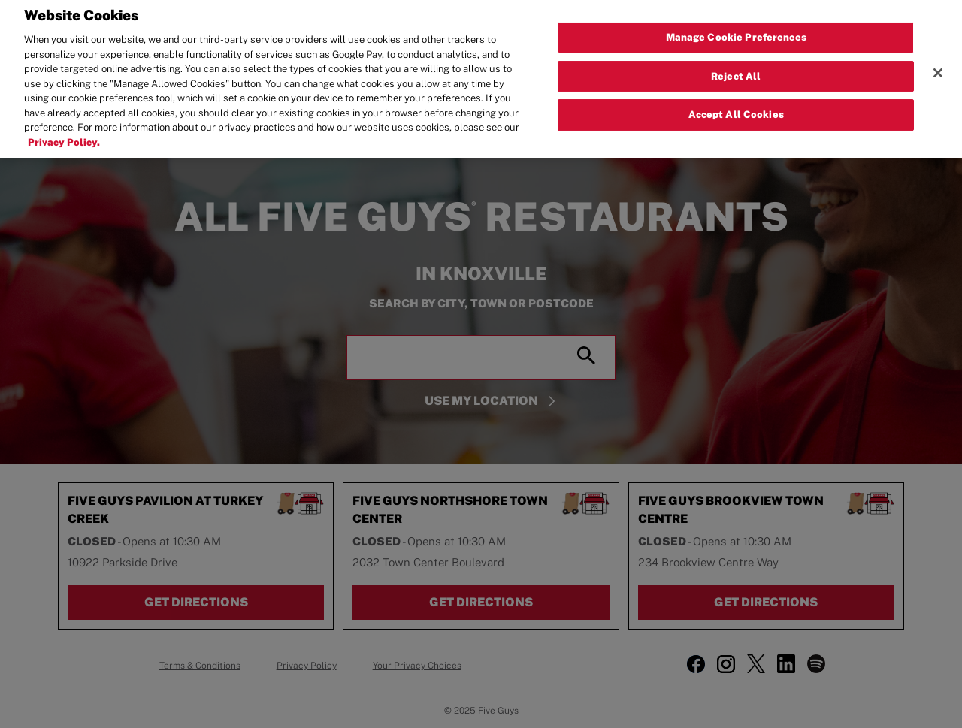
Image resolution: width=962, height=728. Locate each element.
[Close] (937, 66)
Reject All (736, 69)
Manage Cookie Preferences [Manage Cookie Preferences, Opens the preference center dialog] (736, 31)
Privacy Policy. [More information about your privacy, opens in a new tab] (64, 136)
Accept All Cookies (736, 108)
